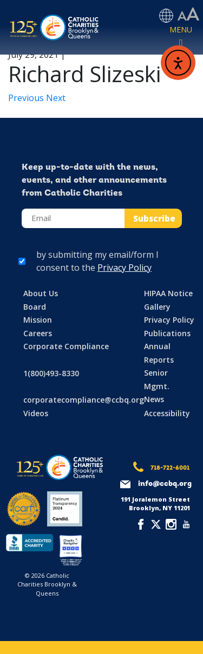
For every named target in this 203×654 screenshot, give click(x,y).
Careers (37, 333)
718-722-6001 (169, 468)
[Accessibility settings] (188, 14)
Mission (37, 320)
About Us (40, 293)
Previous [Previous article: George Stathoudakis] (27, 98)
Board (34, 307)
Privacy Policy (124, 267)
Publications (167, 333)
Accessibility (167, 413)
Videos (35, 413)
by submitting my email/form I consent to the (97, 261)
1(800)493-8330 (51, 373)
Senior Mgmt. (156, 379)
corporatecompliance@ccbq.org (83, 400)
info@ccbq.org (165, 484)
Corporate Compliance (66, 346)
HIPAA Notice (168, 293)
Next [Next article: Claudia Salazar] (56, 98)
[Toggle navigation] (181, 37)
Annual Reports (159, 353)
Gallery (157, 307)
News (154, 399)
